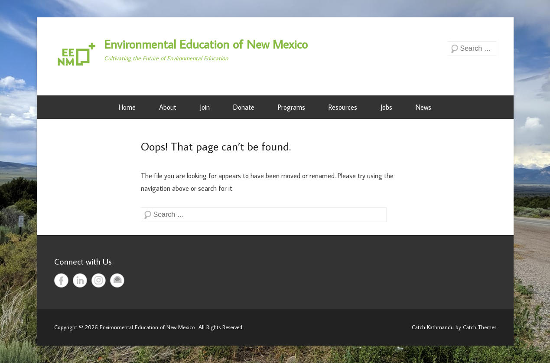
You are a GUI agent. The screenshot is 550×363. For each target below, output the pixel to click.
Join (205, 107)
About (167, 107)
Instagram (98, 280)
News (423, 107)
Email (117, 280)
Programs (291, 107)
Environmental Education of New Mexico (206, 44)
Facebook (61, 280)
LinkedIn (80, 280)
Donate (243, 107)
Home (127, 107)
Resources (343, 107)
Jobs (386, 107)
